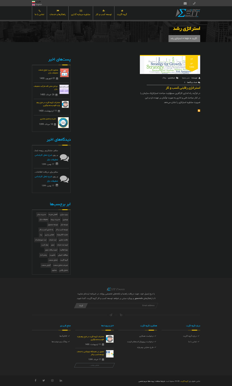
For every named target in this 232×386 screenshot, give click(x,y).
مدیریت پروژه (55, 219)
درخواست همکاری (146, 336)
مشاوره (54, 270)
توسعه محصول (53, 224)
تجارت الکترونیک (62, 234)
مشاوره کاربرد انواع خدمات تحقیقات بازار (48, 71)
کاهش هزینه (53, 214)
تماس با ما (39, 13)
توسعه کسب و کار (104, 13)
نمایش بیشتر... (94, 365)
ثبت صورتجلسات (40, 240)
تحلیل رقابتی (63, 270)
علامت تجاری (63, 240)
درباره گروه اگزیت (190, 336)
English (37, 4)
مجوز (52, 245)
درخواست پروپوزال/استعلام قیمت (140, 341)
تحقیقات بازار (43, 219)
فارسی (36, 1)
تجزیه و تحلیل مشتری (48, 118)
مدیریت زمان (41, 214)
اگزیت (194, 38)
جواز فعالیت (64, 250)
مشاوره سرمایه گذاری (80, 13)
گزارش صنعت (46, 265)
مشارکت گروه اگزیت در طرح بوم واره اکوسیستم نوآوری (48, 103)
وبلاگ (164, 78)
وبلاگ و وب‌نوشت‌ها (59, 341)
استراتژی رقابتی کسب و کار (183, 87)
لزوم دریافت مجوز (51, 250)
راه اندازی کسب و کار (46, 229)
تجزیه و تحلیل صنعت (60, 265)
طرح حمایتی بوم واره (145, 347)
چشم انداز (43, 255)
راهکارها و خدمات (58, 13)
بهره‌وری (65, 219)
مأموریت (52, 255)
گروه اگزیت (122, 13)
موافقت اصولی (63, 255)
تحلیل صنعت (53, 260)
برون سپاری (64, 214)
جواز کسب (44, 245)
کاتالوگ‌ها (63, 336)
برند (41, 234)
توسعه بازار (64, 224)
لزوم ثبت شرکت (62, 245)
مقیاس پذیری (49, 234)
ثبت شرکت (52, 240)
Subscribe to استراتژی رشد (199, 110)
